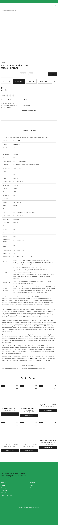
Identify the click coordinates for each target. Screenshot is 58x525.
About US (32, 485)
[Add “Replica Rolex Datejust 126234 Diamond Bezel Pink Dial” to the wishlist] (55, 422)
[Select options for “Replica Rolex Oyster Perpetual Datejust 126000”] (29, 415)
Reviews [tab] (33, 130)
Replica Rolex (17, 140)
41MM (6, 90)
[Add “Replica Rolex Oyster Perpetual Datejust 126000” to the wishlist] (36, 386)
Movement (5, 74)
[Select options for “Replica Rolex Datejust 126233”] (48, 410)
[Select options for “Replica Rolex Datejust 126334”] (29, 450)
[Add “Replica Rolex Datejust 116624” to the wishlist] (17, 386)
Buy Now (31, 81)
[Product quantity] (6, 81)
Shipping (3, 488)
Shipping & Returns (6, 495)
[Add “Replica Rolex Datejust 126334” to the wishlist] (36, 422)
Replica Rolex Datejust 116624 (10, 408)
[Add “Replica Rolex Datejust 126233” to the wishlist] (55, 386)
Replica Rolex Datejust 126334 (29, 445)
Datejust (3, 62)
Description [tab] (25, 130)
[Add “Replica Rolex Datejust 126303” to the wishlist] (45, 81)
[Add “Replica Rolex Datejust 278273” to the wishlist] (17, 422)
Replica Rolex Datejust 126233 (48, 405)
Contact (3, 485)
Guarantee (4, 490)
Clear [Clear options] (52, 74)
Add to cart (18, 81)
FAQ (31, 488)
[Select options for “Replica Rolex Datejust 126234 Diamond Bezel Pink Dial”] (48, 447)
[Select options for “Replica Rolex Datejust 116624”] (10, 414)
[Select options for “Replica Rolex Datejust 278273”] (10, 450)
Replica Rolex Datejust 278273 (10, 445)
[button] (23, 73)
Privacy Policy (5, 492)
